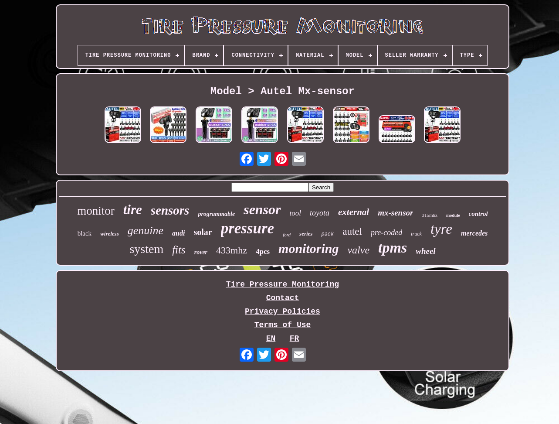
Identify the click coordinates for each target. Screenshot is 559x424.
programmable (216, 214)
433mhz (231, 250)
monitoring (308, 248)
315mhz (429, 215)
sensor (262, 209)
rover (200, 252)
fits (179, 250)
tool (295, 213)
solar (202, 232)
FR (294, 338)
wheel (425, 251)
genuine (145, 230)
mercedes (474, 233)
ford (287, 234)
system (146, 249)
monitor (96, 210)
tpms (392, 247)
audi (178, 233)
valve (358, 250)
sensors (170, 210)
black (84, 233)
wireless (109, 233)
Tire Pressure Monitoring (282, 284)
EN (271, 338)
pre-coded (386, 232)
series (305, 233)
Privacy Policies (282, 311)
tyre (441, 229)
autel (352, 231)
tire (132, 209)
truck (416, 234)
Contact (282, 298)
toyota (319, 213)
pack (327, 234)
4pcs (263, 251)
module (453, 215)
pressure (247, 228)
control (478, 213)
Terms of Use (282, 325)
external (353, 212)
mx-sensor (395, 212)
